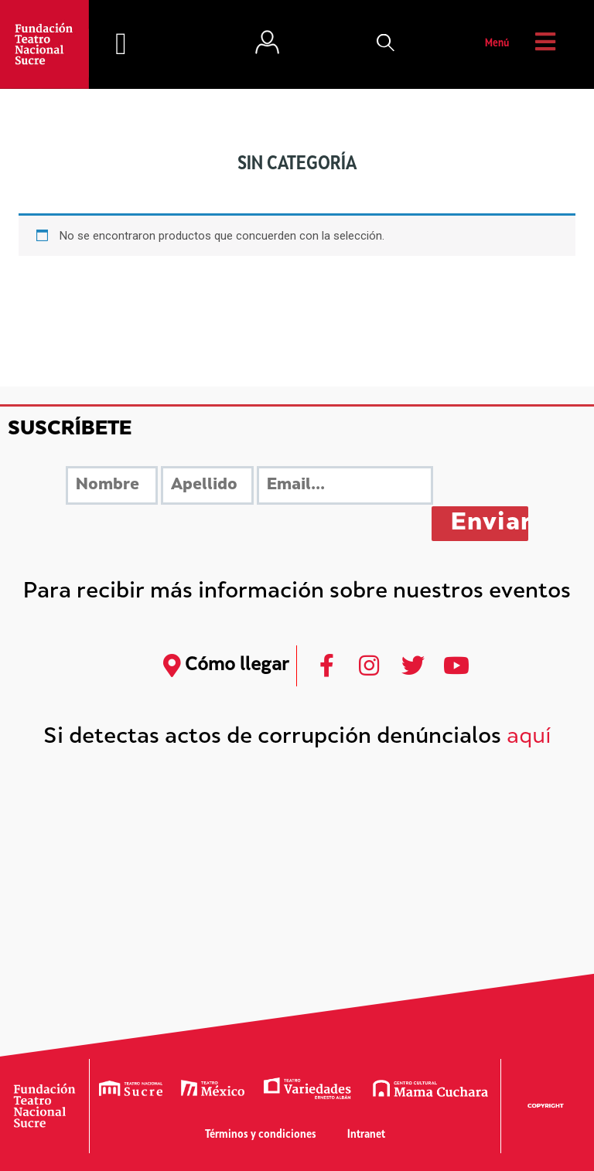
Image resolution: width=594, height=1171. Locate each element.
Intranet (366, 1135)
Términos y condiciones (260, 1135)
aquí (529, 737)
